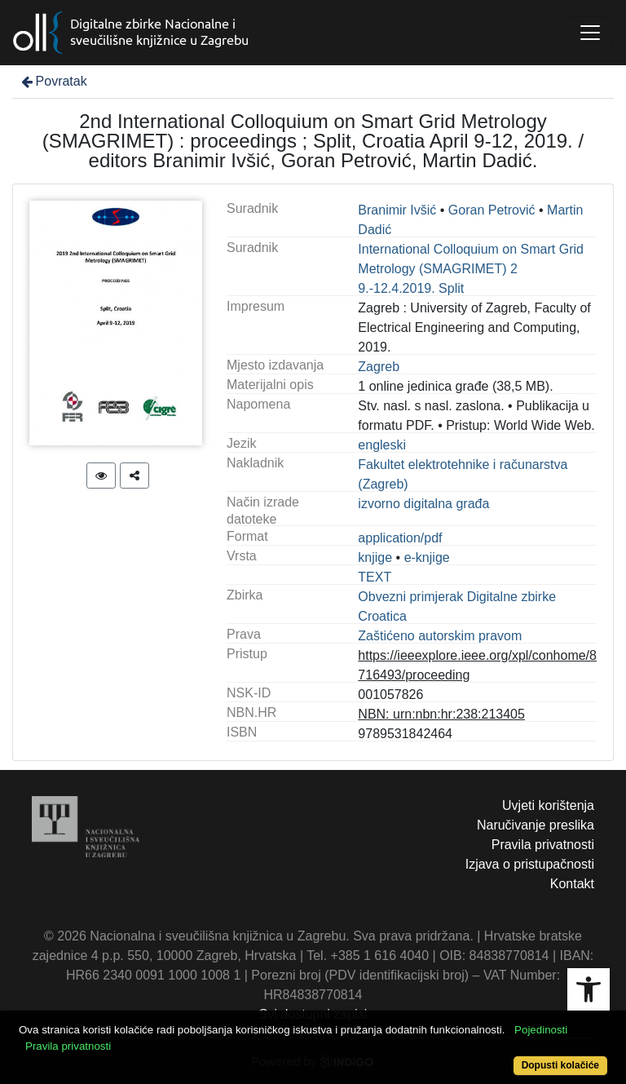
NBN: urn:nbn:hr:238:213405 (441, 714)
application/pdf (400, 538)
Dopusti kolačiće (560, 1065)
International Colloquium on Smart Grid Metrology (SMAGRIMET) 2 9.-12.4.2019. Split (471, 268)
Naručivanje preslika (535, 825)
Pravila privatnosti (543, 845)
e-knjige (427, 557)
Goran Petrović (492, 210)
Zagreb (378, 367)
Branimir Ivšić (397, 210)
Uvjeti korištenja (548, 805)
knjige (375, 557)
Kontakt (572, 884)
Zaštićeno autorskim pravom (440, 636)
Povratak (53, 81)
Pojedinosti (540, 1030)
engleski (382, 445)
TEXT (374, 577)
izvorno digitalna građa (423, 504)
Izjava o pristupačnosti (529, 864)
